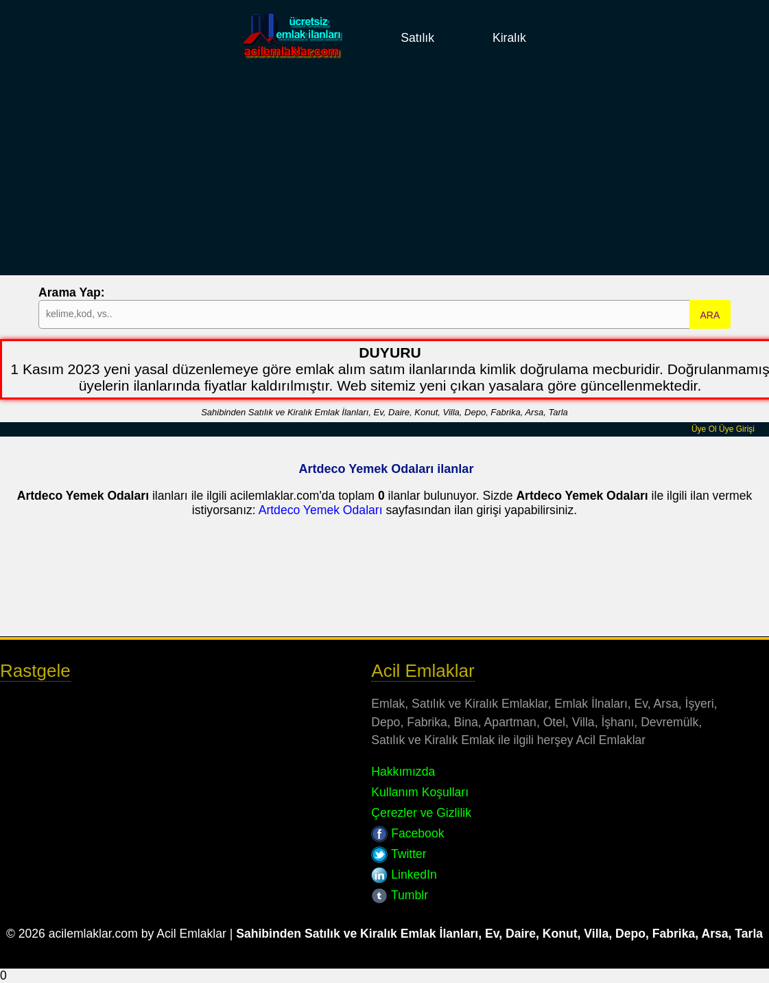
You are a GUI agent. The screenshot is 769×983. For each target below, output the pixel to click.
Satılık (417, 38)
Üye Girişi (737, 429)
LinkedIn (403, 874)
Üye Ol (704, 429)
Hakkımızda (403, 771)
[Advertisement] (384, 179)
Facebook (407, 833)
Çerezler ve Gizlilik (421, 813)
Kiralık (509, 38)
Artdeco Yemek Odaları (321, 510)
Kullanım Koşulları (420, 792)
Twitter (398, 854)
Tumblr (399, 895)
